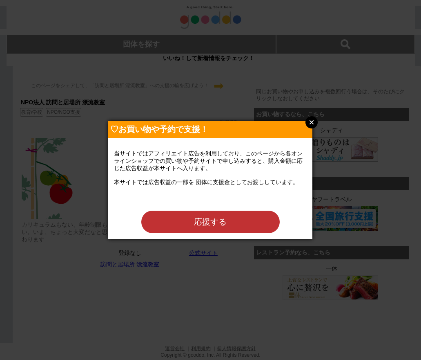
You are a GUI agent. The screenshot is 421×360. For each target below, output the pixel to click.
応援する (210, 221)
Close (311, 122)
